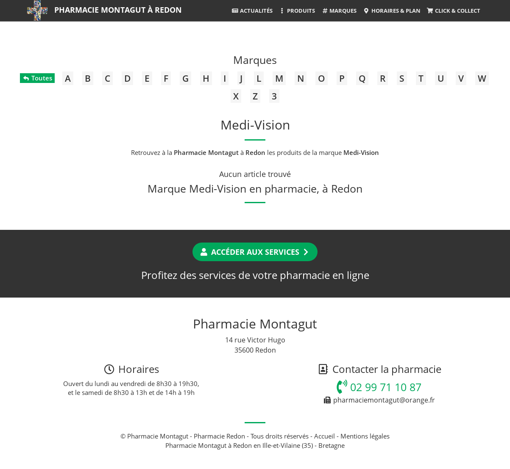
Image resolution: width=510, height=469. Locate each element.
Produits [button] (297, 10)
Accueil (324, 436)
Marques (339, 10)
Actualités (252, 10)
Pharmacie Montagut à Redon (118, 10)
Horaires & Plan (391, 10)
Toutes (37, 78)
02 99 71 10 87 (379, 387)
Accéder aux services (255, 252)
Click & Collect (453, 10)
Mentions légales (365, 436)
